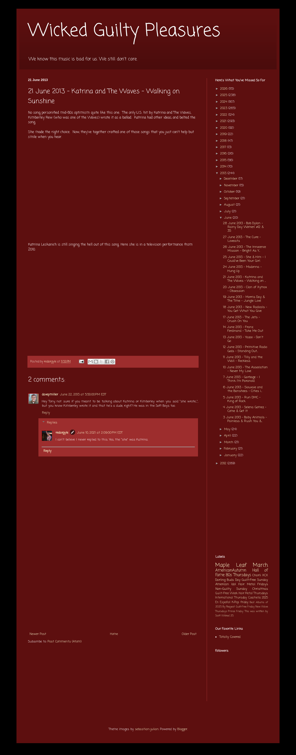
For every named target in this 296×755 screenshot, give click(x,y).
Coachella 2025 (258, 598)
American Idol (225, 584)
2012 (223, 463)
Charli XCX (260, 575)
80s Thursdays (238, 575)
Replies (52, 422)
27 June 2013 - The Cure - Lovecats (242, 239)
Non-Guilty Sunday (231, 589)
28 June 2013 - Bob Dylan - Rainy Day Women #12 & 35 (243, 227)
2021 (223, 121)
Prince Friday (235, 611)
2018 (224, 141)
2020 (224, 128)
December (231, 178)
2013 (223, 173)
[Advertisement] (113, 585)
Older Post (189, 634)
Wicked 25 (227, 616)
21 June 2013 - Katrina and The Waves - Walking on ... (244, 279)
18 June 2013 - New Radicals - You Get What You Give (245, 309)
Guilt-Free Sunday (255, 580)
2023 (224, 108)
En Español (222, 602)
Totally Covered (229, 637)
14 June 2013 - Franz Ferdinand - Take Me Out (243, 329)
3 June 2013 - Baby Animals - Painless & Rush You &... (245, 419)
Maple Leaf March (241, 565)
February (231, 448)
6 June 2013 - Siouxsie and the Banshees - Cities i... (242, 389)
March (229, 442)
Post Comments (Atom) (65, 641)
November (231, 185)
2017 (223, 147)
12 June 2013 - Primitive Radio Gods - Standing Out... (245, 349)
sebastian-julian (147, 729)
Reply (46, 412)
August (230, 204)
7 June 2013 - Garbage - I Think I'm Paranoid (241, 379)
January (231, 455)
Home (114, 634)
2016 (224, 153)
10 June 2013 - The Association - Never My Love (245, 369)
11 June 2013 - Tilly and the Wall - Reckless (242, 359)
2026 (224, 88)
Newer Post (37, 634)
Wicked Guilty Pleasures (124, 31)
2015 (223, 160)
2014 (223, 166)
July (228, 211)
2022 (224, 115)
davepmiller (50, 394)
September (232, 198)
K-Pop (235, 602)
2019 (224, 134)
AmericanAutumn (230, 570)
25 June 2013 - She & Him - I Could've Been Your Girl (244, 259)
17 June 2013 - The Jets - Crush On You (241, 319)
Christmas (260, 589)
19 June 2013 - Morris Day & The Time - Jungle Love (244, 299)
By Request (229, 607)
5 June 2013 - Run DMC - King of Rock (241, 399)
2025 (224, 95)
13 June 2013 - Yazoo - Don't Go (243, 339)
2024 (224, 102)
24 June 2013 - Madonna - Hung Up (242, 269)
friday (244, 602)
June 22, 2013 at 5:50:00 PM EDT (83, 394)
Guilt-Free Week (226, 593)
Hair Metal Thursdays (253, 593)
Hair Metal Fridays (253, 584)
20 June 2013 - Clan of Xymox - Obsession (245, 289)
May (228, 429)
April (228, 435)
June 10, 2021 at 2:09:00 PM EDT (100, 432)
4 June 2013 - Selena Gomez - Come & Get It (244, 409)
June (228, 218)
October (230, 191)
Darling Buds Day (227, 580)
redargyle (62, 432)
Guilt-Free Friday (245, 607)
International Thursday (231, 598)
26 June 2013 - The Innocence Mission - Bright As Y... (244, 249)
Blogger (182, 729)
